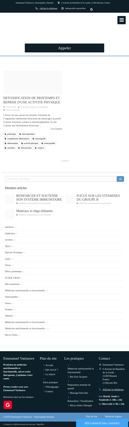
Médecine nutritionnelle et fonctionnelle (25, 290)
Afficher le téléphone (48, 8)
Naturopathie (11, 296)
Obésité (9, 315)
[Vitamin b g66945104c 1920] (70, 199)
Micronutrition (12, 284)
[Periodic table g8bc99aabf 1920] (10, 214)
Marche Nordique (13, 252)
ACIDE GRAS (12, 277)
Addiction (10, 233)
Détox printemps (13, 271)
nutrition (9, 227)
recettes (9, 239)
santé (7, 259)
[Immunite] (10, 199)
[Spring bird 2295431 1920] (32, 82)
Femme (8, 309)
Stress (8, 265)
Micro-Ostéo (11, 335)
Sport (7, 246)
